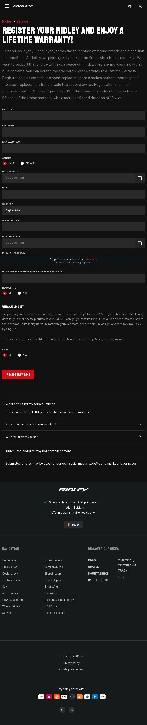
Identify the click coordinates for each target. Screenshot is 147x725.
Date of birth (10, 171)
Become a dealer (54, 612)
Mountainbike (98, 573)
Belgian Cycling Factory (59, 599)
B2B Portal (51, 606)
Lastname (8, 125)
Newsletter (9, 287)
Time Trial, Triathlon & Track (127, 565)
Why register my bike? (73, 437)
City (4, 187)
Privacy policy (71, 663)
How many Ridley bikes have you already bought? (32, 271)
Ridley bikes (9, 566)
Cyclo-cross (98, 580)
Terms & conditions (71, 656)
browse (92, 259)
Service (22, 21)
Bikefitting (51, 586)
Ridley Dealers (53, 560)
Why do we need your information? (73, 424)
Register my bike (18, 375)
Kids (121, 577)
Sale (5, 586)
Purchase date (11, 236)
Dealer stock (10, 573)
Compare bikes (53, 566)
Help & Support (53, 580)
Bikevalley (50, 593)
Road (92, 560)
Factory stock (11, 580)
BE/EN (73, 524)
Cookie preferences (71, 669)
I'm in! (5, 349)
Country (7, 203)
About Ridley (10, 593)
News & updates (12, 599)
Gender (6, 158)
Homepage (9, 560)
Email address (11, 141)
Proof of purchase (13, 252)
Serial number (11, 220)
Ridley (7, 21)
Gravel (93, 566)
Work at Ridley (11, 606)
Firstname (8, 109)
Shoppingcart (52, 573)
